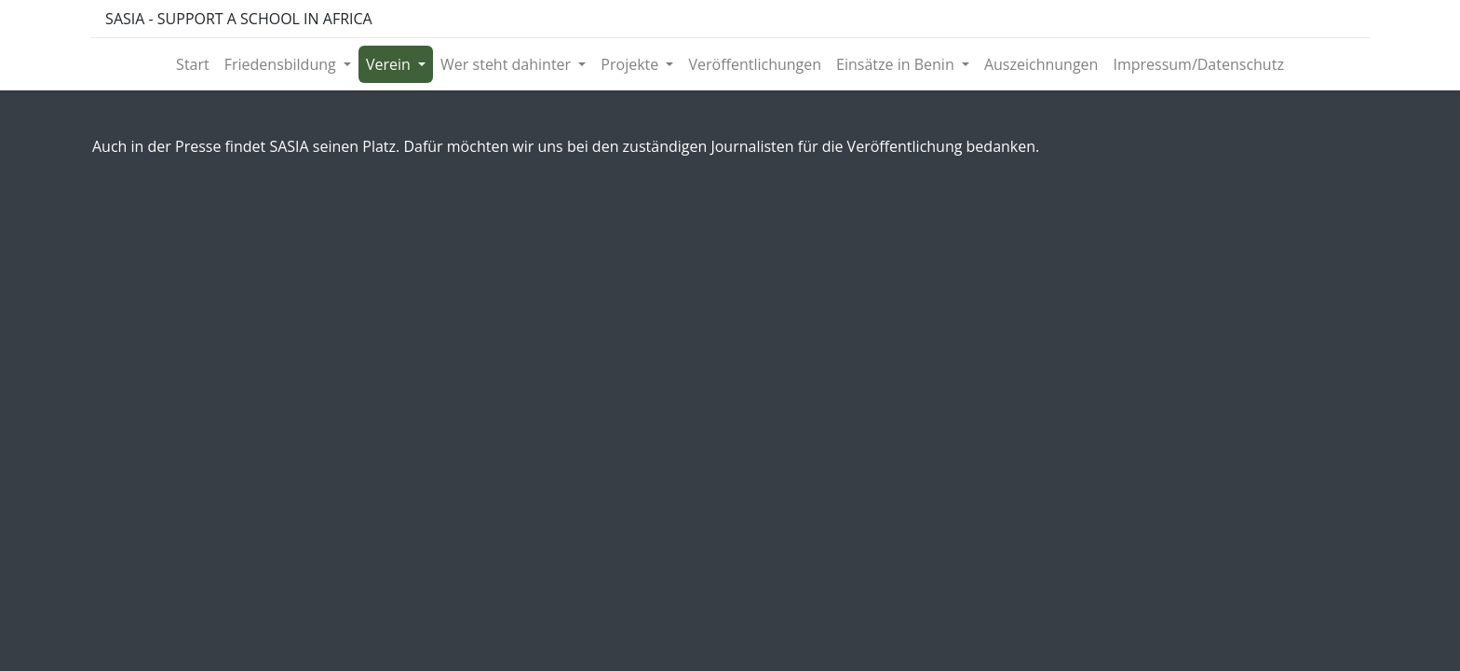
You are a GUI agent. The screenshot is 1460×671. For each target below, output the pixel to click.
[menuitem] (193, 64)
